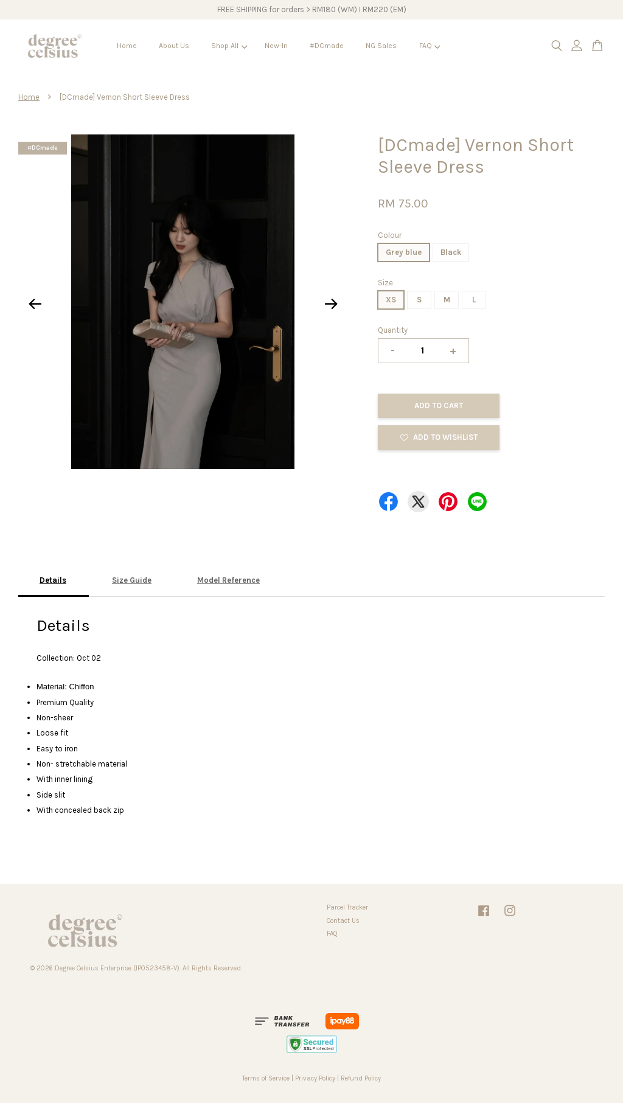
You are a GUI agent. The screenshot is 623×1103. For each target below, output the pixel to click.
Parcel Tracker (347, 907)
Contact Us (343, 921)
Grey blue (404, 252)
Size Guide (131, 580)
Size (385, 282)
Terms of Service (266, 1078)
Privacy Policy (315, 1078)
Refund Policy (361, 1078)
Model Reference (228, 580)
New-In (276, 45)
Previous (34, 304)
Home (127, 45)
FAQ (429, 45)
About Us (174, 45)
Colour (390, 235)
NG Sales (381, 45)
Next (331, 304)
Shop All (229, 45)
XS (391, 299)
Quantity (393, 330)
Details (53, 580)
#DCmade (327, 45)
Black (450, 252)
